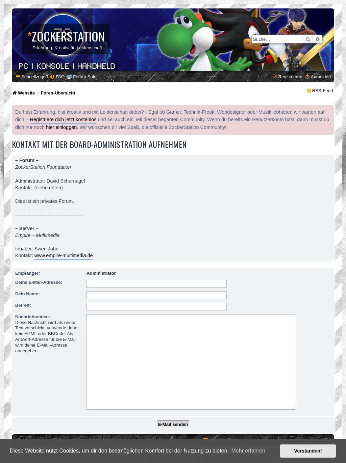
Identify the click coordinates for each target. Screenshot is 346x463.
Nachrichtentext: (32, 316)
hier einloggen (61, 127)
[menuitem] (57, 77)
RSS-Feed (322, 90)
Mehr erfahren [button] (248, 451)
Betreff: (23, 305)
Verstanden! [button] (308, 451)
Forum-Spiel (85, 76)
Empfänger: (27, 273)
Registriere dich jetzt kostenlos (63, 119)
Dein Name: (27, 293)
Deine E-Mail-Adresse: (38, 282)
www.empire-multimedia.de (63, 255)
